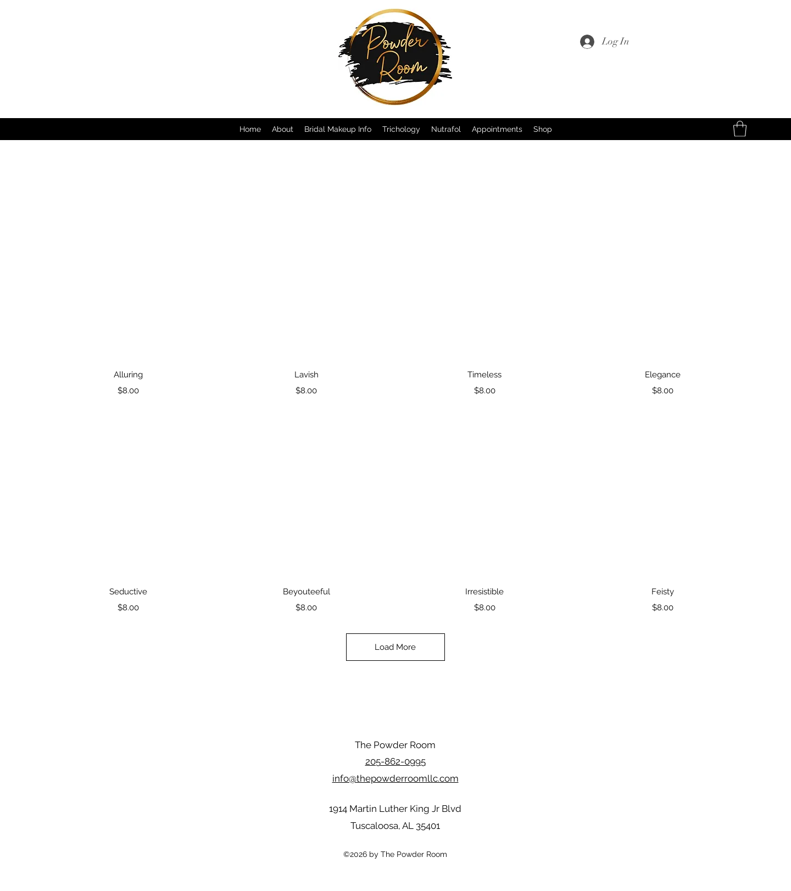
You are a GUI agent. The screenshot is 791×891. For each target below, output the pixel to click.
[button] (740, 129)
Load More (395, 647)
